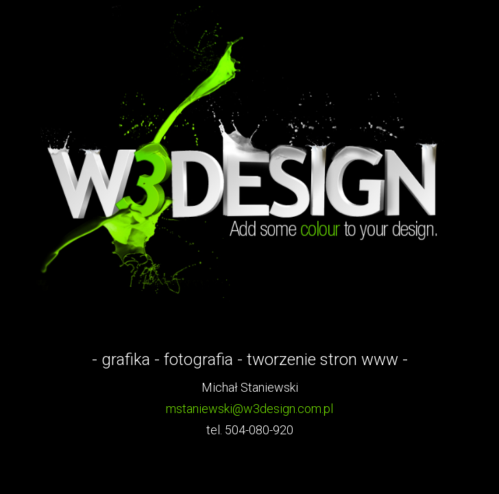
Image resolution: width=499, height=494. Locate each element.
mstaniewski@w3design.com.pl (249, 408)
